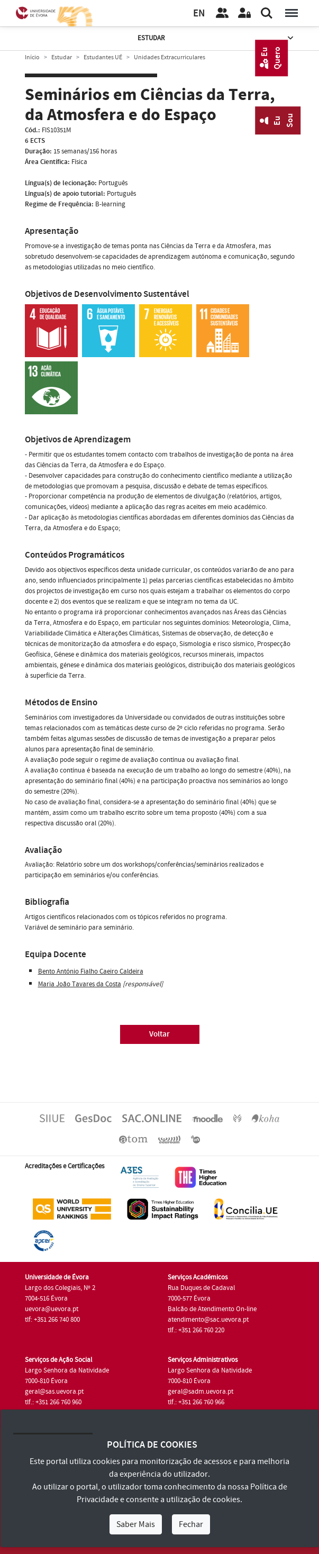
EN (199, 13)
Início (32, 57)
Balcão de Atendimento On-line (212, 1309)
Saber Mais (135, 1524)
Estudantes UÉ (103, 57)
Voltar (159, 1034)
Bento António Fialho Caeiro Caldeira (90, 971)
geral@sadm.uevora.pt (200, 1391)
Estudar (216, 38)
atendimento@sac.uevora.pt (208, 1319)
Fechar (191, 1524)
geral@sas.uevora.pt (54, 1391)
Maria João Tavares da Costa (79, 984)
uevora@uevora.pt (51, 1309)
